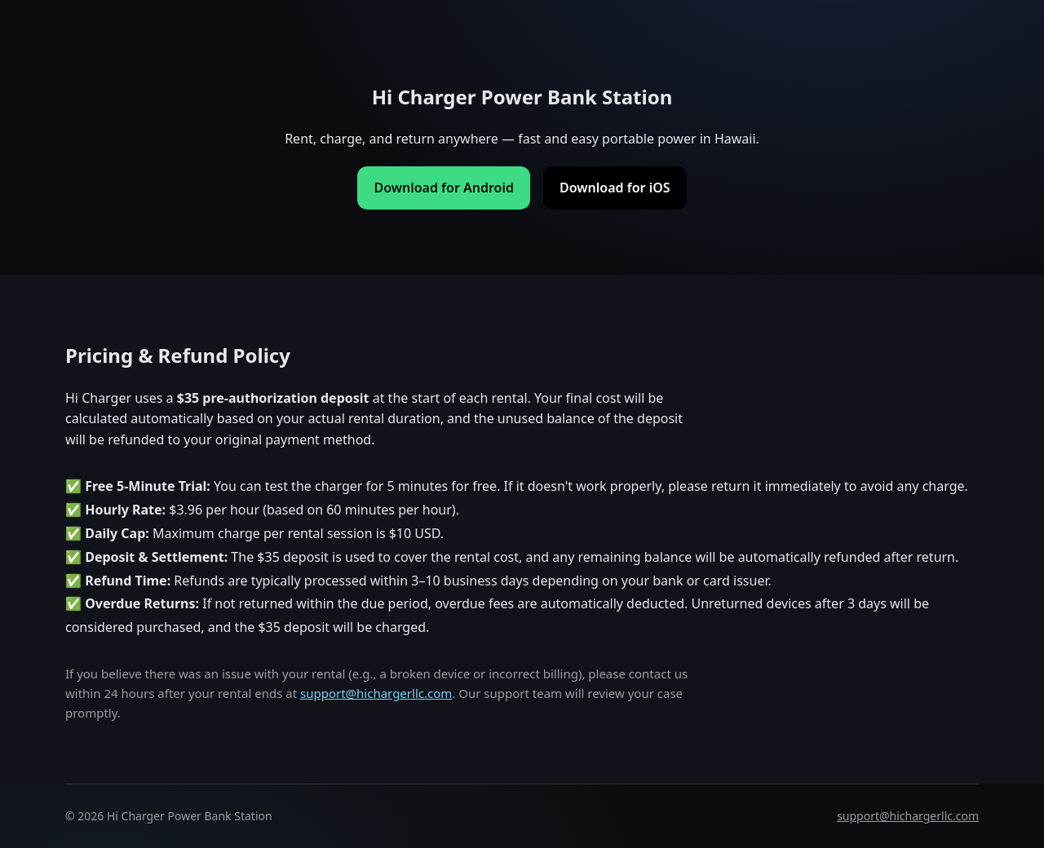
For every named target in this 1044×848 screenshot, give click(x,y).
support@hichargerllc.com (376, 693)
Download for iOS (615, 188)
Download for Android (444, 188)
